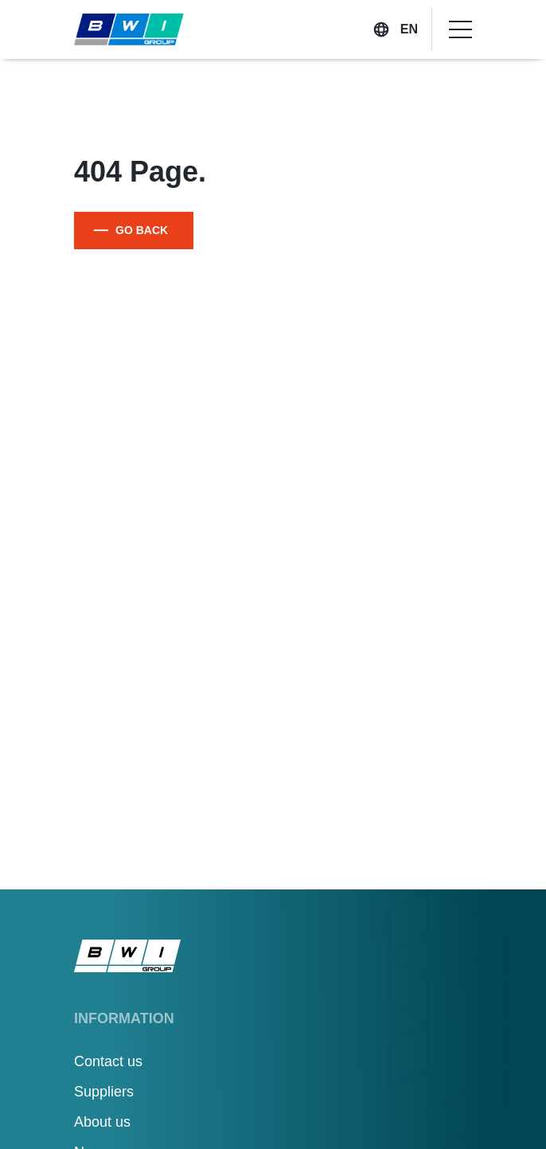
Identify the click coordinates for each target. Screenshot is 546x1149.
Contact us (108, 1061)
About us (102, 1122)
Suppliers (104, 1092)
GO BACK (141, 230)
